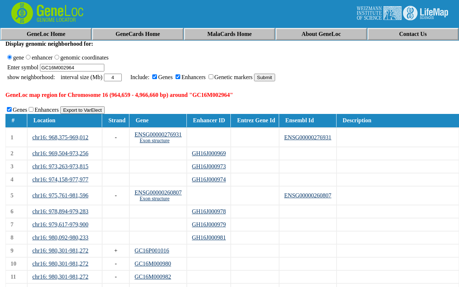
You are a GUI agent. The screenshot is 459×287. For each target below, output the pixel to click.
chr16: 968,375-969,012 (60, 137)
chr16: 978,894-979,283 (60, 211)
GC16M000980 (152, 264)
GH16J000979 (209, 224)
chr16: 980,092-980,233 (60, 237)
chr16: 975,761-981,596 (60, 195)
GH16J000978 (209, 211)
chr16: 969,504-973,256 (60, 153)
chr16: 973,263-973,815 (60, 166)
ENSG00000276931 (158, 134)
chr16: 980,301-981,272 (60, 250)
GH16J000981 (209, 237)
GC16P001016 (151, 250)
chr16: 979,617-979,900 (60, 224)
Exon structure (154, 140)
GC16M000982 (152, 277)
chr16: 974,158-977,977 (60, 179)
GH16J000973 (209, 166)
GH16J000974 (209, 179)
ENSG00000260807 (158, 192)
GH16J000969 (209, 153)
